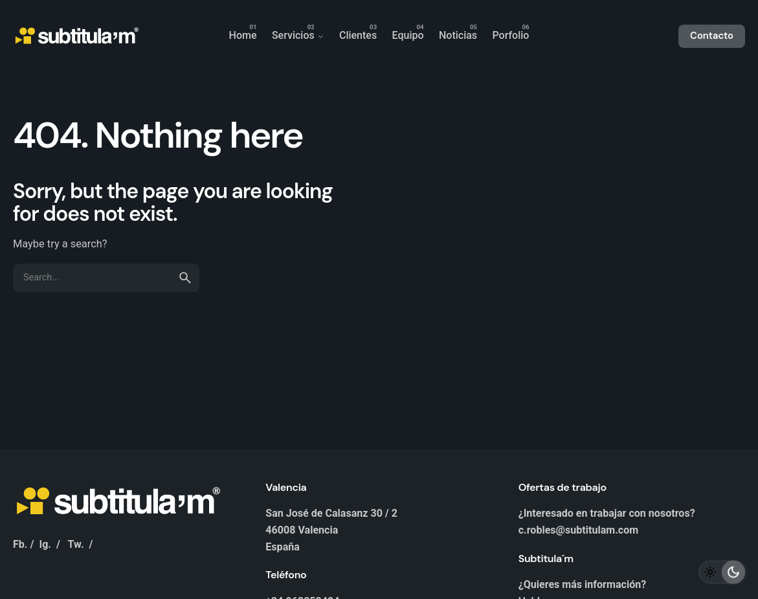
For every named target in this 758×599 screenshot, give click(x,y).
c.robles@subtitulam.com (578, 530)
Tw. (76, 544)
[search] (185, 278)
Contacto (711, 35)
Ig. (45, 544)
